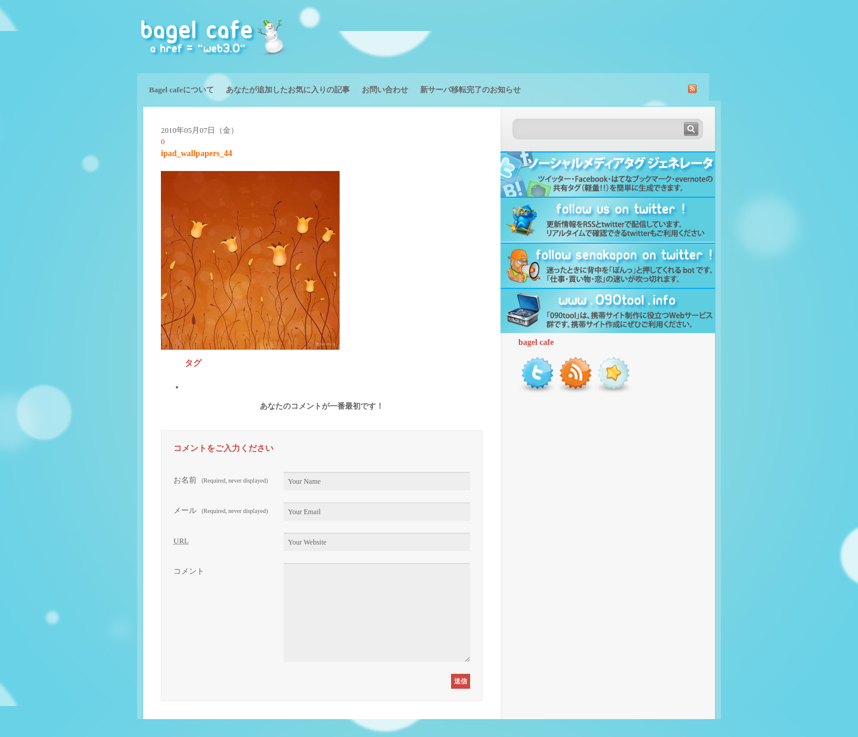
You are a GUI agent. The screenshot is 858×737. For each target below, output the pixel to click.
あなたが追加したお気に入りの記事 (288, 89)
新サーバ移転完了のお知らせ (470, 89)
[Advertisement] (581, 36)
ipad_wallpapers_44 (196, 153)
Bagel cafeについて (181, 89)
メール (220, 510)
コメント (188, 571)
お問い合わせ (385, 89)
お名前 (220, 479)
